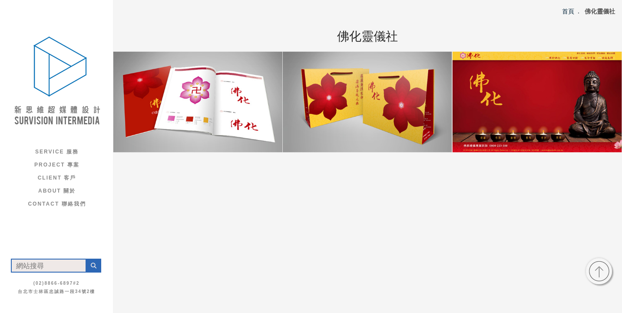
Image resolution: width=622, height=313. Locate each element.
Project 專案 (56, 165)
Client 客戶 (57, 178)
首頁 (568, 11)
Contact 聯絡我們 (57, 204)
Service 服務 (57, 152)
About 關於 (57, 191)
